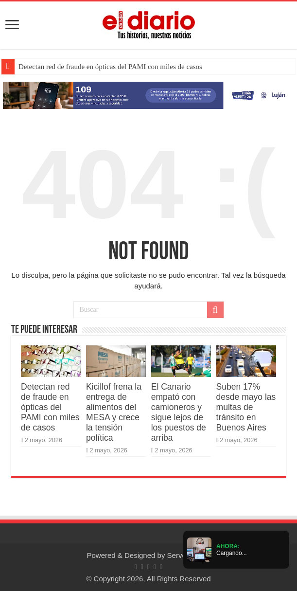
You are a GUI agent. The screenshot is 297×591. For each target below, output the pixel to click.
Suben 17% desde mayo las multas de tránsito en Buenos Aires (246, 407)
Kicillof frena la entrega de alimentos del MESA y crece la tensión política (113, 412)
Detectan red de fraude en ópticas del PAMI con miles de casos (110, 67)
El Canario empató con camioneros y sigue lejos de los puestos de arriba (178, 412)
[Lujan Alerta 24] (148, 94)
